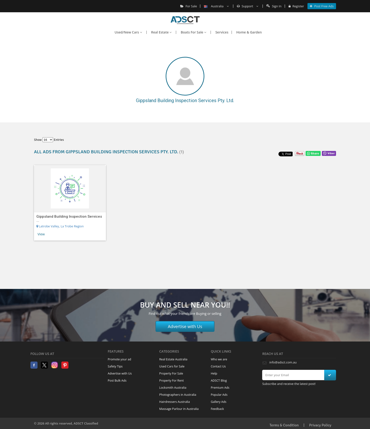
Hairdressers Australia (174, 402)
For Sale (188, 6)
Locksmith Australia (172, 388)
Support (247, 6)
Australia (216, 6)
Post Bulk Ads (117, 381)
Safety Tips (115, 366)
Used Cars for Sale (172, 366)
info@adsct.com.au (282, 362)
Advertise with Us (185, 326)
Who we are (219, 359)
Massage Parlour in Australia (179, 409)
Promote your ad (119, 359)
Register (296, 6)
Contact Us (218, 366)
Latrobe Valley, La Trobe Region (60, 226)
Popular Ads (219, 395)
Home (185, 20)
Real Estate (161, 32)
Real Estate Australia (173, 359)
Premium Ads (220, 388)
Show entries (49, 139)
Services (221, 32)
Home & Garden (249, 32)
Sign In (274, 6)
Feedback (217, 409)
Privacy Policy (320, 425)
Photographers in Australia (177, 395)
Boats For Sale (193, 32)
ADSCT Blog (219, 381)
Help (214, 373)
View (41, 234)
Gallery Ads (218, 402)
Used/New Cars (128, 32)
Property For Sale (171, 373)
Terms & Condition (284, 425)
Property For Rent (171, 381)
